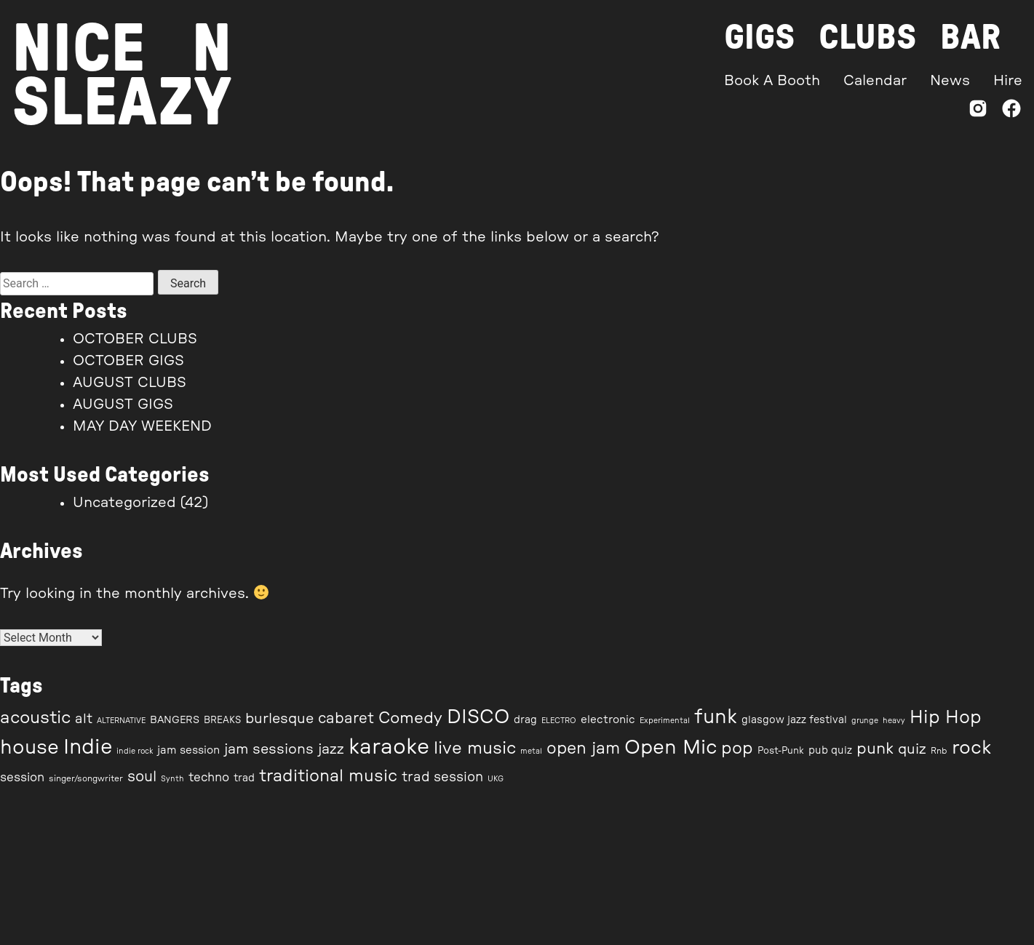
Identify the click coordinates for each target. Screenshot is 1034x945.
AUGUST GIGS (123, 404)
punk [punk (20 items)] (875, 749)
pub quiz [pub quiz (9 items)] (830, 751)
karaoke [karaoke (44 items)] (389, 747)
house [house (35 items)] (29, 747)
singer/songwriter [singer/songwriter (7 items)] (86, 778)
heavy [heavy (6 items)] (894, 721)
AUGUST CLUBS (129, 382)
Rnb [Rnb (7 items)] (939, 750)
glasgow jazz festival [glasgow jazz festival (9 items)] (794, 720)
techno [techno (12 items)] (208, 777)
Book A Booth (772, 80)
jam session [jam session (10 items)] (188, 750)
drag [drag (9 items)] (525, 720)
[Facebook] (1011, 111)
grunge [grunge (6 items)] (864, 721)
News (950, 80)
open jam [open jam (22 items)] (583, 749)
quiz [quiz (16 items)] (912, 749)
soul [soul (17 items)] (141, 777)
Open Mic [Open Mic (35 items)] (670, 747)
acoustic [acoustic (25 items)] (35, 718)
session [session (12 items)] (22, 777)
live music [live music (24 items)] (475, 748)
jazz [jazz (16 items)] (331, 749)
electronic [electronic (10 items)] (608, 719)
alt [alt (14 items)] (83, 719)
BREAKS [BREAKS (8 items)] (222, 720)
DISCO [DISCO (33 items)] (478, 717)
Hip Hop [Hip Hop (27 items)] (946, 718)
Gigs (759, 37)
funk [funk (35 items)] (715, 717)
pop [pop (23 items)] (737, 748)
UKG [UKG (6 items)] (496, 779)
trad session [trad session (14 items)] (442, 777)
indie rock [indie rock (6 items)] (134, 751)
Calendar (875, 80)
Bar (970, 37)
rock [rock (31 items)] (971, 747)
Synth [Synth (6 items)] (172, 779)
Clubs (868, 37)
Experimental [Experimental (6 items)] (665, 721)
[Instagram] (978, 111)
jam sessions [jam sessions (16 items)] (269, 749)
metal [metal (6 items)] (531, 751)
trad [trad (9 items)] (244, 778)
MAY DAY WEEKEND (142, 426)
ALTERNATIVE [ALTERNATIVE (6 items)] (121, 721)
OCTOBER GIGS (128, 361)
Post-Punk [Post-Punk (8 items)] (780, 751)
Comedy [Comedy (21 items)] (410, 718)
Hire (1007, 80)
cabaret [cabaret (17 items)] (346, 718)
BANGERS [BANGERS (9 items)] (174, 720)
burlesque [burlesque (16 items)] (279, 718)
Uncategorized (124, 502)
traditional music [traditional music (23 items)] (328, 775)
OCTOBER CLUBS (135, 339)
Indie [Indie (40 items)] (87, 747)
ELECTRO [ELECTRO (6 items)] (558, 721)
